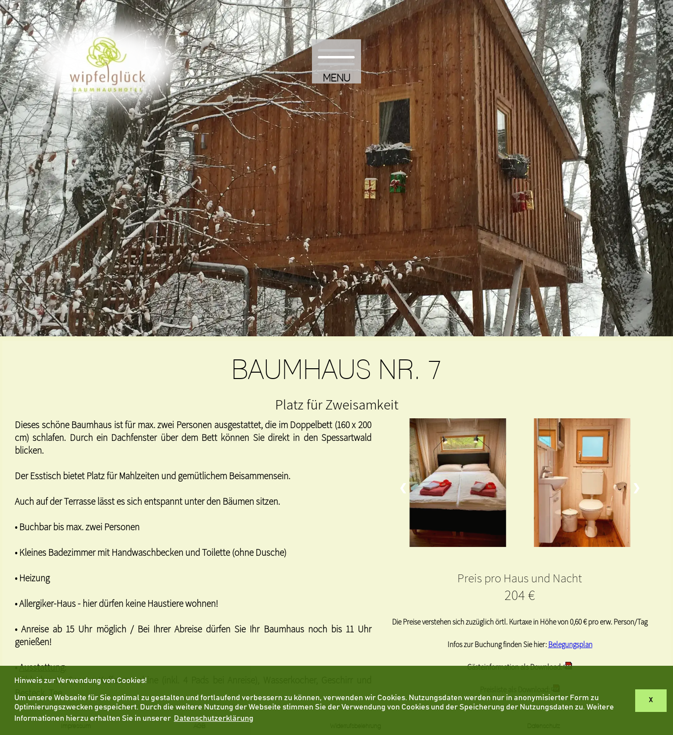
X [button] (651, 700)
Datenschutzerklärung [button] (213, 718)
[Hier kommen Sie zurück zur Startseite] (107, 122)
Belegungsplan (570, 644)
